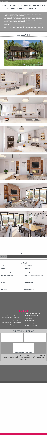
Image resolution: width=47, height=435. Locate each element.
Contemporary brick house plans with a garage (33, 373)
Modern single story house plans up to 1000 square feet (11, 374)
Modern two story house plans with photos (32, 365)
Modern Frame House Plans (30, 375)
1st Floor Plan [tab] (3, 281)
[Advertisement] (23, 271)
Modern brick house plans (29, 371)
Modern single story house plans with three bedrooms (11, 370)
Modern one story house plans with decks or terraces (11, 372)
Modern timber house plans (30, 378)
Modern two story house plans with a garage (9, 377)
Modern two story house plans (7, 375)
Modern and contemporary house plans (9, 365)
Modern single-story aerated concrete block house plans (35, 368)
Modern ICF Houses (28, 370)
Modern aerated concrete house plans (31, 366)
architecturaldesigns (24, 311)
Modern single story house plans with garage (9, 367)
